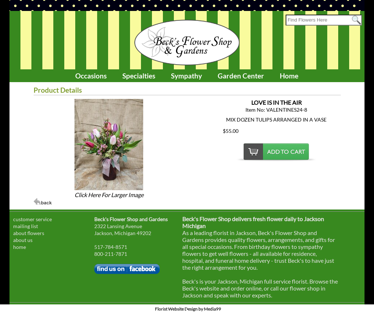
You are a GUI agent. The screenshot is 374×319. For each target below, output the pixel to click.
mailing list (25, 226)
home (19, 247)
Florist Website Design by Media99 (188, 309)
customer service (32, 219)
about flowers (28, 233)
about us (23, 240)
